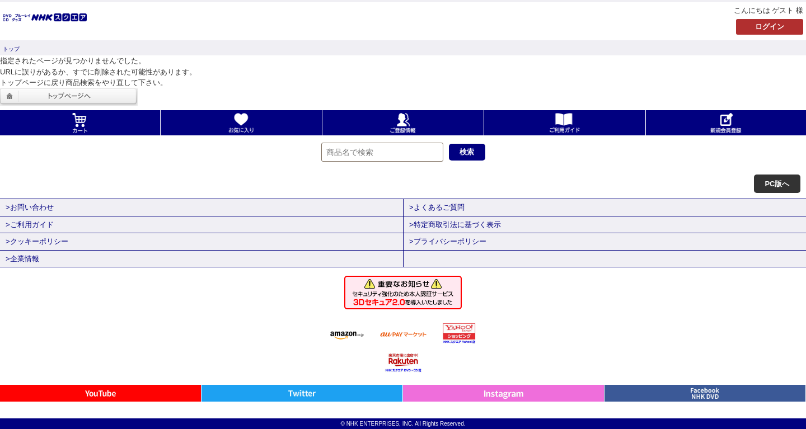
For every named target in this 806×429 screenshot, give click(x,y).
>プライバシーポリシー (447, 241)
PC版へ (777, 184)
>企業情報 (22, 258)
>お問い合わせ (30, 207)
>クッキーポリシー (37, 241)
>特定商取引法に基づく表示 (455, 224)
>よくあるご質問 (437, 207)
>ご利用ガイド (30, 224)
